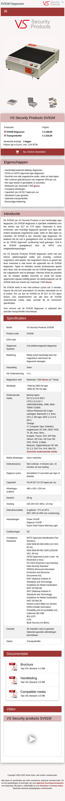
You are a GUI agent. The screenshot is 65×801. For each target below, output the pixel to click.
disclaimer (44, 786)
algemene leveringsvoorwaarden (50, 783)
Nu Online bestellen (32, 152)
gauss (37, 186)
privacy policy (57, 786)
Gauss (49, 282)
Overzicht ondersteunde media (42, 451)
